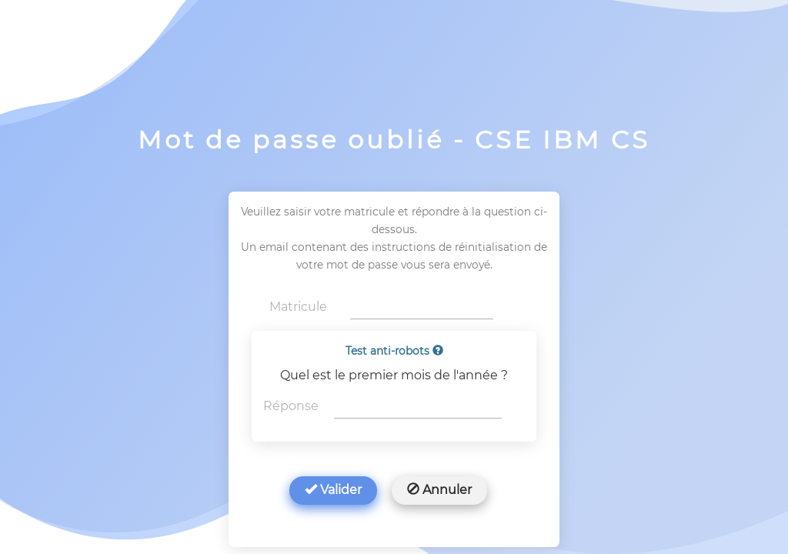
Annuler (439, 489)
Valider (333, 489)
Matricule (298, 306)
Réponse (291, 406)
